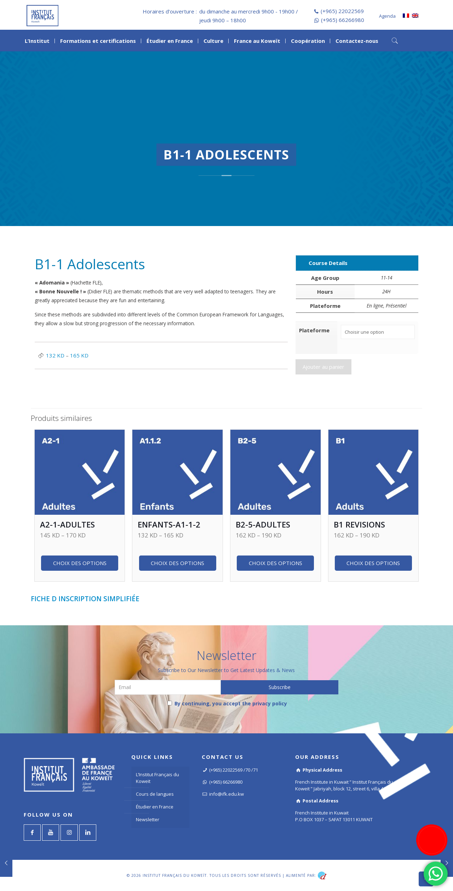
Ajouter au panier (323, 365)
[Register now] (431, 840)
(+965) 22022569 (342, 11)
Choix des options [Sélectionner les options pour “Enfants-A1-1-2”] (177, 562)
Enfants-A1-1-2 (169, 524)
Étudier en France (154, 806)
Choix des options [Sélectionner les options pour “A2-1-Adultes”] (80, 562)
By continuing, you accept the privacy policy (227, 703)
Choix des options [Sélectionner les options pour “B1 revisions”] (373, 562)
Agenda (387, 16)
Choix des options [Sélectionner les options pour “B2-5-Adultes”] (275, 562)
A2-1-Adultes (67, 524)
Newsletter (147, 819)
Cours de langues (155, 794)
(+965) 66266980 (342, 19)
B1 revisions (359, 524)
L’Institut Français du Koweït (157, 777)
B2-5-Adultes (263, 524)
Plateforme (314, 330)
